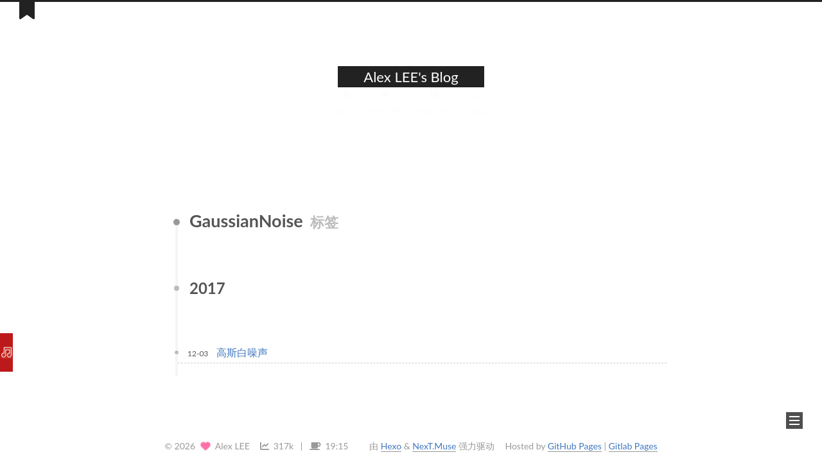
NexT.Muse (434, 445)
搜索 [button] (476, 114)
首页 (345, 114)
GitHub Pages (575, 445)
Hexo (391, 445)
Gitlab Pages (633, 445)
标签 (385, 114)
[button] (794, 420)
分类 (434, 114)
